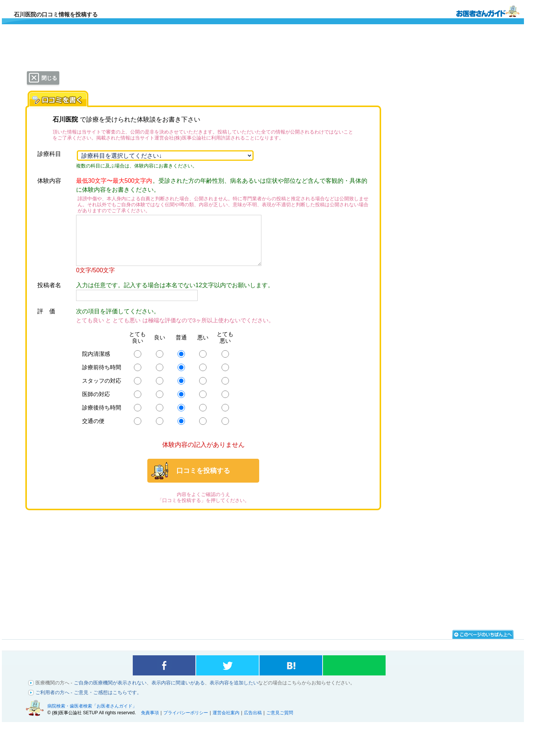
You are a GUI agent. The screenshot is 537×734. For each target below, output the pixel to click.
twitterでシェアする (227, 675)
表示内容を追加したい (234, 693)
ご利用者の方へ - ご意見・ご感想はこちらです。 (88, 702)
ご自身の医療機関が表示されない (110, 693)
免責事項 (150, 722)
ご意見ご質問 (279, 722)
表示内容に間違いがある (178, 693)
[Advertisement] (203, 577)
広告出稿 (253, 722)
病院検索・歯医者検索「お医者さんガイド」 (92, 716)
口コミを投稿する (203, 480)
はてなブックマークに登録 (291, 675)
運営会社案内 (226, 722)
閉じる (49, 78)
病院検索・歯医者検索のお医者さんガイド (487, 11)
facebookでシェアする (164, 675)
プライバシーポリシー (185, 722)
